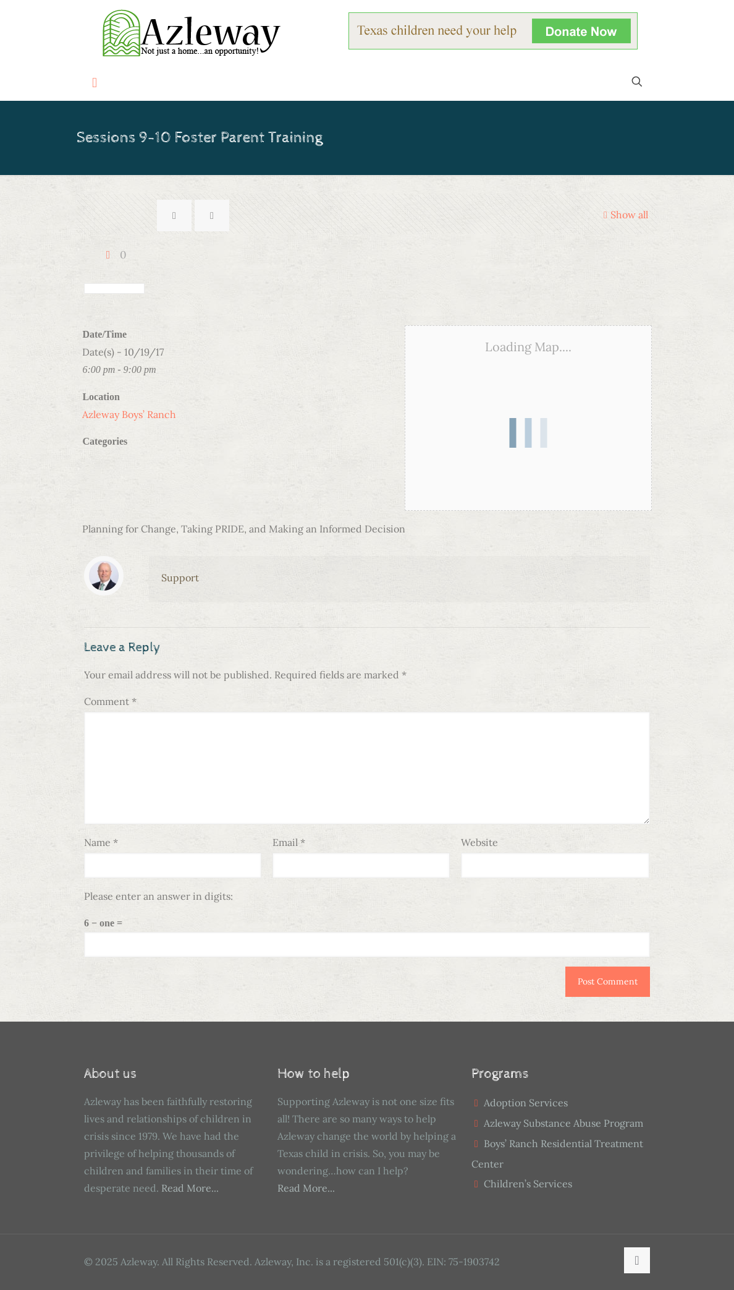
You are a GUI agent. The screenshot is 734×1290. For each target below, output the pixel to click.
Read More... (190, 1188)
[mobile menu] (94, 82)
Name (101, 842)
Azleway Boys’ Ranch (129, 414)
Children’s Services (528, 1183)
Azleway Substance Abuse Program (563, 1123)
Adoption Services (526, 1102)
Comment (110, 701)
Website (479, 842)
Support (180, 577)
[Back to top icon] (637, 1260)
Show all (624, 214)
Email (288, 842)
